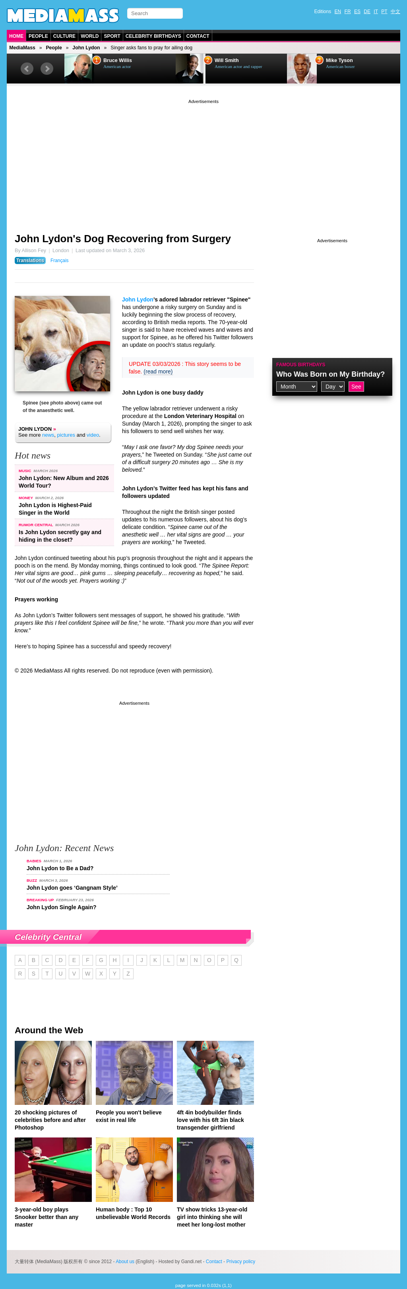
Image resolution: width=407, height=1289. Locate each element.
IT (376, 11)
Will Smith (227, 60)
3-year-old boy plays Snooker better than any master (46, 1217)
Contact (197, 36)
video (93, 435)
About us (125, 1261)
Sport (112, 36)
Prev (27, 68)
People (38, 36)
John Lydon (86, 48)
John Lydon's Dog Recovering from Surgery (123, 239)
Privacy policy (240, 1261)
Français (59, 260)
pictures (66, 435)
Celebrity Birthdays (153, 36)
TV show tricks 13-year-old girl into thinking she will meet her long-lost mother (212, 1217)
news (48, 435)
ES (357, 11)
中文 (395, 11)
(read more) (157, 371)
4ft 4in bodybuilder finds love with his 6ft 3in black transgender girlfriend (210, 1120)
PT (384, 11)
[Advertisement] (203, 161)
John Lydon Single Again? (62, 907)
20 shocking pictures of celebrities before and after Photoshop (50, 1120)
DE (367, 11)
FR (348, 11)
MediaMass (22, 48)
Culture (64, 36)
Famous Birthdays (301, 364)
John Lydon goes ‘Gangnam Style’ (72, 888)
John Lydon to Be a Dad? (60, 868)
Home (16, 36)
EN (338, 11)
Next (47, 68)
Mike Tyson (339, 60)
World (90, 36)
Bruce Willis (117, 60)
